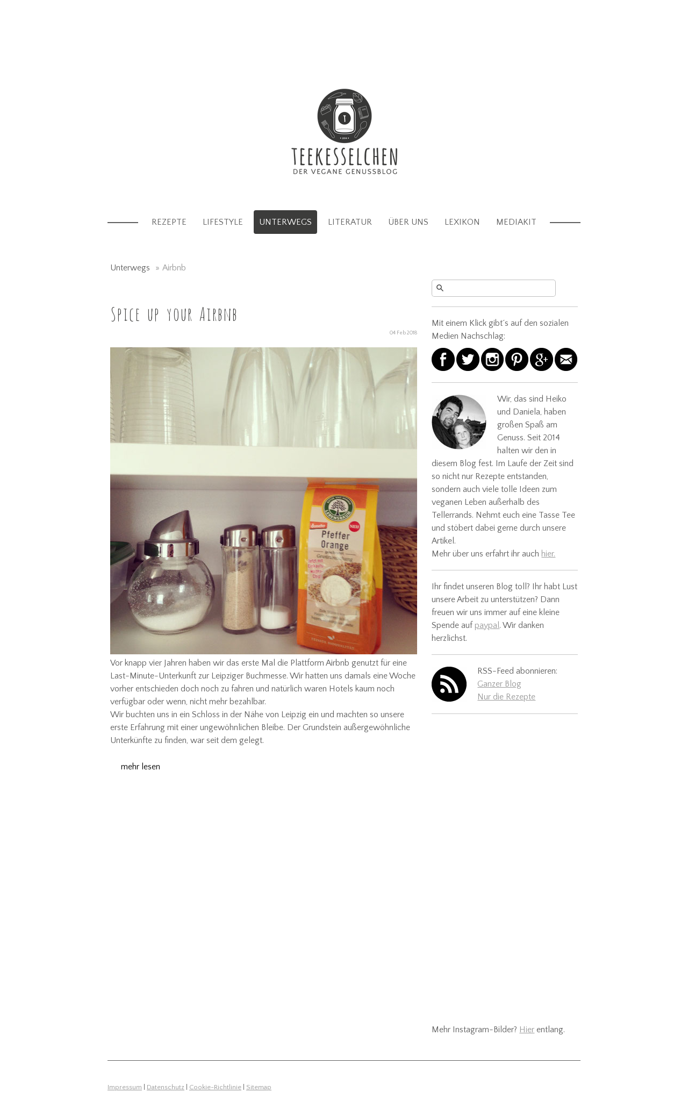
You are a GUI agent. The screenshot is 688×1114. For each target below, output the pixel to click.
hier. (548, 554)
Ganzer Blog (499, 684)
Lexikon (462, 222)
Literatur (350, 222)
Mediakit (516, 222)
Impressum (125, 1087)
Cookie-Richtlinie (215, 1087)
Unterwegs (285, 222)
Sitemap (258, 1087)
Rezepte (169, 222)
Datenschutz (165, 1087)
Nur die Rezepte (506, 697)
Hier (526, 1029)
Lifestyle (223, 222)
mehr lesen (140, 767)
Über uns (408, 222)
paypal (487, 625)
